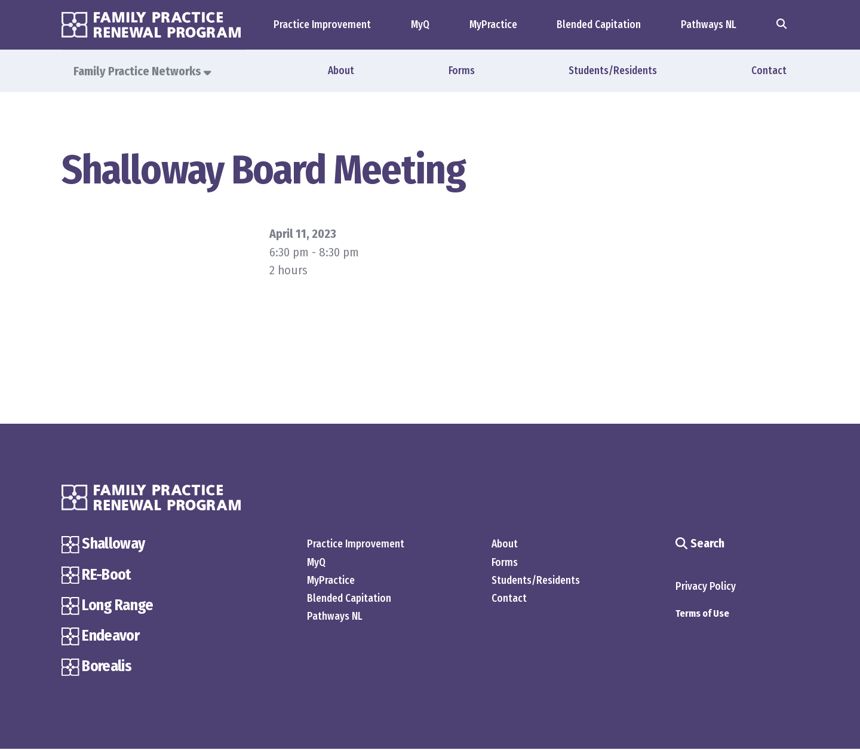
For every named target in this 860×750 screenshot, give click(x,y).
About (341, 71)
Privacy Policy (705, 587)
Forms (462, 71)
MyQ (420, 25)
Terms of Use (702, 614)
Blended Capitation (599, 25)
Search (699, 544)
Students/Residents (613, 71)
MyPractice (493, 25)
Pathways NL (708, 25)
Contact (769, 71)
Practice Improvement (322, 25)
